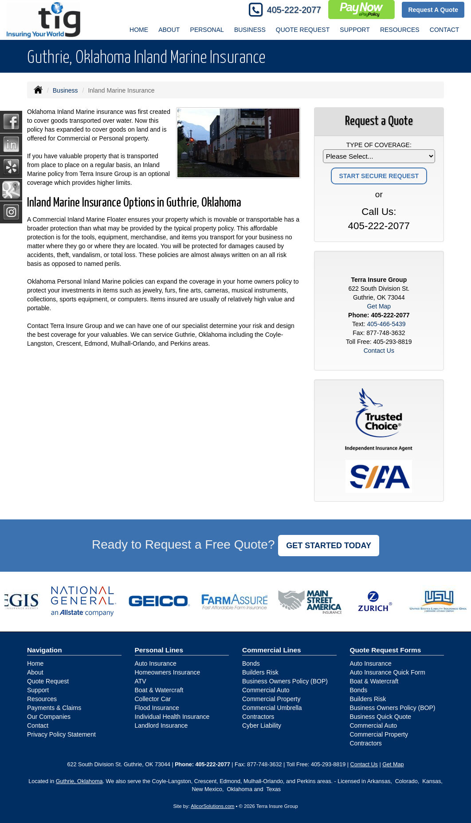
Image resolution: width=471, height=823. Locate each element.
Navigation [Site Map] (44, 650)
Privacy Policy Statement (61, 734)
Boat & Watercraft (159, 690)
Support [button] (354, 29)
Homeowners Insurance (167, 672)
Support (38, 690)
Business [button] (250, 29)
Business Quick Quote (381, 716)
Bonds (251, 663)
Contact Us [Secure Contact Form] (379, 350)
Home (139, 29)
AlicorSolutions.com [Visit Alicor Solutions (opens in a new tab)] (212, 806)
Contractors (258, 716)
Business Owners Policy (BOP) (285, 681)
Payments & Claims (54, 707)
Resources (42, 698)
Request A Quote (433, 9)
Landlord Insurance (161, 725)
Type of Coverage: (379, 144)
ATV (140, 681)
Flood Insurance (157, 707)
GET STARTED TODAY (328, 545)
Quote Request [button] (303, 29)
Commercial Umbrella (272, 707)
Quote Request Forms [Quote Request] (385, 650)
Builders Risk (260, 672)
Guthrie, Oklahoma (79, 781)
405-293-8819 (392, 341)
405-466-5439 (386, 324)
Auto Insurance (156, 663)
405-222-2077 (294, 10)
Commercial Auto (266, 690)
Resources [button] (400, 29)
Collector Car (153, 698)
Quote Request (48, 681)
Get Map (379, 306)
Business (65, 90)
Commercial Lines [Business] (271, 650)
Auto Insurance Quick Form (387, 672)
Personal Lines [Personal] (159, 650)
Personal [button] (207, 29)
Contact (444, 29)
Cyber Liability (261, 725)
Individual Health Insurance (172, 716)
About (169, 29)
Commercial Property (271, 698)
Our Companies (49, 716)
